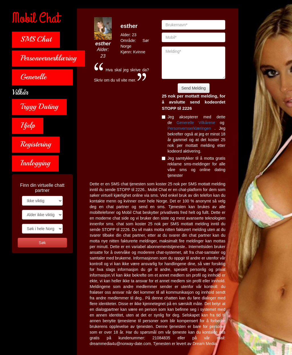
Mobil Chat (36, 18)
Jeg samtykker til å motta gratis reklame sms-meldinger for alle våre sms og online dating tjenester (193, 167)
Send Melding (193, 88)
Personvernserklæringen (190, 128)
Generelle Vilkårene (198, 122)
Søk (42, 242)
